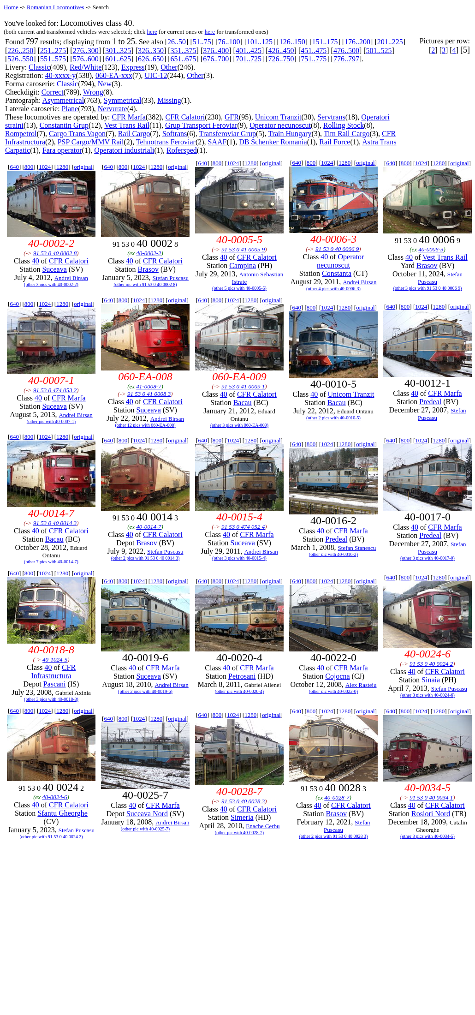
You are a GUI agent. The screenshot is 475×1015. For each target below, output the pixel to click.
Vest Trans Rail (126, 125)
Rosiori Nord (430, 814)
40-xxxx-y (60, 75)
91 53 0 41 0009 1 (243, 386)
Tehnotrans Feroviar (166, 142)
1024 (45, 166)
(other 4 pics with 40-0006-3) (333, 288)
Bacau (242, 402)
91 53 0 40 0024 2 (431, 663)
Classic (39, 67)
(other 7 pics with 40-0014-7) (51, 561)
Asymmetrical (63, 100)
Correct (53, 92)
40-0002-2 (148, 253)
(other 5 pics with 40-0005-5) (239, 288)
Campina (242, 265)
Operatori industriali (124, 150)
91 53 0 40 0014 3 (55, 522)
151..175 (325, 42)
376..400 (216, 50)
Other (168, 67)
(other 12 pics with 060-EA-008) (145, 425)
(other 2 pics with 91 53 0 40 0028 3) (333, 836)
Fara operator (62, 150)
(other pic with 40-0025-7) (145, 828)
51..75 (202, 42)
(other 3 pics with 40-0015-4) (239, 558)
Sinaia (431, 680)
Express (133, 67)
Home (11, 7)
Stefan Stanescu (357, 547)
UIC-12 (156, 75)
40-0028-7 (336, 797)
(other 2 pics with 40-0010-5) (333, 417)
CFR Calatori (185, 117)
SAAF (217, 142)
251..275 (53, 50)
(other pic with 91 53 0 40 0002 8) (145, 284)
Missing (169, 100)
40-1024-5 (54, 659)
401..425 (248, 50)
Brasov (148, 269)
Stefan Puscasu (171, 278)
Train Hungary (289, 133)
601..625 (118, 59)
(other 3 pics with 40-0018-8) (51, 699)
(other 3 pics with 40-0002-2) (51, 284)
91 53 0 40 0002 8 (55, 253)
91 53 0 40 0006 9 (337, 248)
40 (35, 261)
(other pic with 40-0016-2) (333, 554)
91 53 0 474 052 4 (243, 526)
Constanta (336, 273)
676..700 (216, 59)
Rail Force (334, 142)
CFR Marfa (128, 117)
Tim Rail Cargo (347, 133)
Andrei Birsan (71, 278)
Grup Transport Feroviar (201, 125)
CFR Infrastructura (53, 671)
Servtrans (331, 117)
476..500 (346, 50)
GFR (232, 117)
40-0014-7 (148, 526)
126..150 (292, 42)
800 (29, 166)
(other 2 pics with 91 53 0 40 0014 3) (145, 558)
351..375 (183, 50)
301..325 (118, 50)
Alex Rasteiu (361, 684)
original (83, 166)
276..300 (86, 50)
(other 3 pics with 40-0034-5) (427, 836)
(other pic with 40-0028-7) (239, 832)
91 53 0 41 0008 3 (149, 393)
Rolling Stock (343, 125)
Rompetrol (20, 133)
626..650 (151, 59)
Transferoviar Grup (227, 133)
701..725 (248, 59)
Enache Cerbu (262, 826)
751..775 (314, 59)
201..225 (390, 42)
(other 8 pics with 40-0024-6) (427, 695)
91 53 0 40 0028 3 (243, 801)
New (105, 84)
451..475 (314, 50)
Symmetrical (123, 100)
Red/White (85, 67)
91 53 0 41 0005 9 (243, 249)
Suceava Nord (147, 814)
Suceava (54, 269)
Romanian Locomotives (55, 7)
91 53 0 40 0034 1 (431, 797)
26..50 (176, 42)
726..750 (281, 59)
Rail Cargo (134, 133)
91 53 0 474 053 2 (55, 390)
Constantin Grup (64, 125)
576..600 (86, 59)
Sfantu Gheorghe (62, 813)
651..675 (183, 59)
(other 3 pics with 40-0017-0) (427, 558)
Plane (70, 109)
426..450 (281, 50)
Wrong (93, 92)
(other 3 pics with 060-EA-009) (239, 425)
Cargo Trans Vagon (77, 133)
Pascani (54, 684)
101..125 (260, 42)
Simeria (242, 817)
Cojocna (337, 676)
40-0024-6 (54, 797)
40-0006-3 (430, 249)
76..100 (229, 42)
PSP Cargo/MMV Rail (91, 142)
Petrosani (242, 676)
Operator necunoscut (280, 125)
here (152, 31)
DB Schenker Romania (273, 142)
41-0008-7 (148, 386)
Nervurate (112, 109)
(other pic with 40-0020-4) (239, 691)
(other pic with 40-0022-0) (333, 691)
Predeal (430, 402)
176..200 (357, 42)
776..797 (346, 59)
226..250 (20, 50)
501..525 (379, 50)
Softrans (174, 133)
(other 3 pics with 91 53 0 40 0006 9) (427, 288)
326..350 (151, 50)
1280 (62, 166)
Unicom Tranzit (278, 117)
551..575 (53, 59)
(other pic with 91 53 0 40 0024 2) (51, 836)
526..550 (20, 59)
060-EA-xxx (113, 75)
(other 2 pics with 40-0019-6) (145, 691)
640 (14, 166)
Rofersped (181, 150)
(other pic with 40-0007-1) (51, 421)
